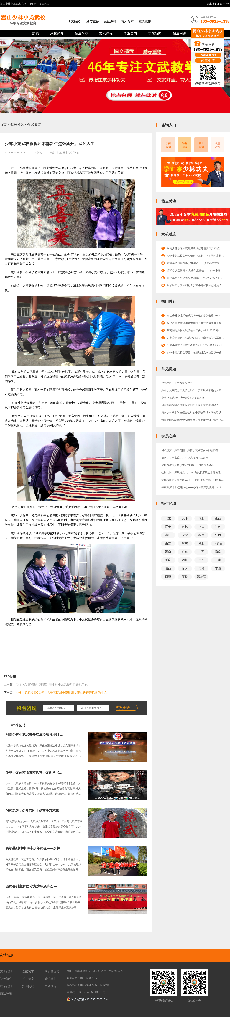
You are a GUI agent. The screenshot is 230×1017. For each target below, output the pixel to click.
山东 (168, 543)
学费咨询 (168, 145)
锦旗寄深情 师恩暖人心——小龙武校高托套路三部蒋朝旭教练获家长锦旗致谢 (192, 487)
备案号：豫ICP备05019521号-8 (87, 992)
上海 (201, 526)
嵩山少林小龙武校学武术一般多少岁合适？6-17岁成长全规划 (195, 315)
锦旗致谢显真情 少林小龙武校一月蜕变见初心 (187, 465)
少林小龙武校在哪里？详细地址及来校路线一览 (194, 352)
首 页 (35, 33)
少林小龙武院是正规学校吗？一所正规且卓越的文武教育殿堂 (192, 390)
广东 (185, 551)
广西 (201, 551)
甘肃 (185, 568)
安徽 (185, 535)
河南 (185, 543)
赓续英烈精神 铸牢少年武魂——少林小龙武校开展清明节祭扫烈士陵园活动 (61, 848)
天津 (185, 518)
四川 (185, 560)
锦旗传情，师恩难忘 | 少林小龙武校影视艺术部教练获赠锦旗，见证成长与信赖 (192, 472)
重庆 (168, 560)
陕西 (168, 568)
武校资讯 (212, 3)
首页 (3, 125)
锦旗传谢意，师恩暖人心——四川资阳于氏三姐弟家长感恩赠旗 (192, 479)
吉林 (185, 526)
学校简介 (6, 978)
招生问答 (28, 986)
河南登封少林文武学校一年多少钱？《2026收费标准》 (195, 330)
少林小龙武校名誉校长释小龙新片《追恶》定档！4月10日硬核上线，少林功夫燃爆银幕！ (195, 255)
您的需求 (28, 971)
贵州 (201, 560)
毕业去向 (130, 33)
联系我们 (6, 986)
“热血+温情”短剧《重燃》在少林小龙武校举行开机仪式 (52, 684)
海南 (218, 551)
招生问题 (179, 33)
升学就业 (50, 978)
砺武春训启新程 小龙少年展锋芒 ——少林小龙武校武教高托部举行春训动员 (62, 886)
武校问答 (225, 3)
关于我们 (6, 971)
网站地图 (6, 993)
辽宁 (168, 526)
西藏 (168, 576)
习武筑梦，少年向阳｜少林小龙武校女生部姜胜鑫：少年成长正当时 (56, 810)
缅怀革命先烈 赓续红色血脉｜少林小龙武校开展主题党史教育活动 (195, 277)
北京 (168, 518)
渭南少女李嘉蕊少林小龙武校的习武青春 (184, 457)
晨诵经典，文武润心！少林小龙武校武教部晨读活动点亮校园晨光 (195, 285)
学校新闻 (155, 33)
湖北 (201, 543)
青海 (201, 568)
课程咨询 (184, 145)
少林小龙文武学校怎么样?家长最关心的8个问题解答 (195, 345)
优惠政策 (217, 145)
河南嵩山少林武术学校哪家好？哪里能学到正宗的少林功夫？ (192, 419)
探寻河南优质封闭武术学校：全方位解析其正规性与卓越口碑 (195, 322)
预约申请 (123, 708)
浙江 (168, 535)
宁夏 (218, 568)
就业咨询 (201, 145)
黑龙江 (201, 576)
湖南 (168, 551)
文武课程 (106, 33)
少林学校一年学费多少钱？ (177, 382)
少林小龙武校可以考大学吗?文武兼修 (182, 397)
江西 (218, 535)
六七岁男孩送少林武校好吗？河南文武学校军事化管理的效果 (195, 337)
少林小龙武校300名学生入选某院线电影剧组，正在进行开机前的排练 (61, 692)
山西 (218, 518)
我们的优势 (52, 971)
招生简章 (81, 33)
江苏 (218, 526)
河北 (201, 518)
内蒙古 (218, 543)
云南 (218, 560)
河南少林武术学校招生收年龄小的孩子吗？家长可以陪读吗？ (192, 412)
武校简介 (57, 33)
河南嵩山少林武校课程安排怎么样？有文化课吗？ (189, 405)
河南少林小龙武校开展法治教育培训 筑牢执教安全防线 (46, 734)
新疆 (185, 576)
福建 (201, 535)
